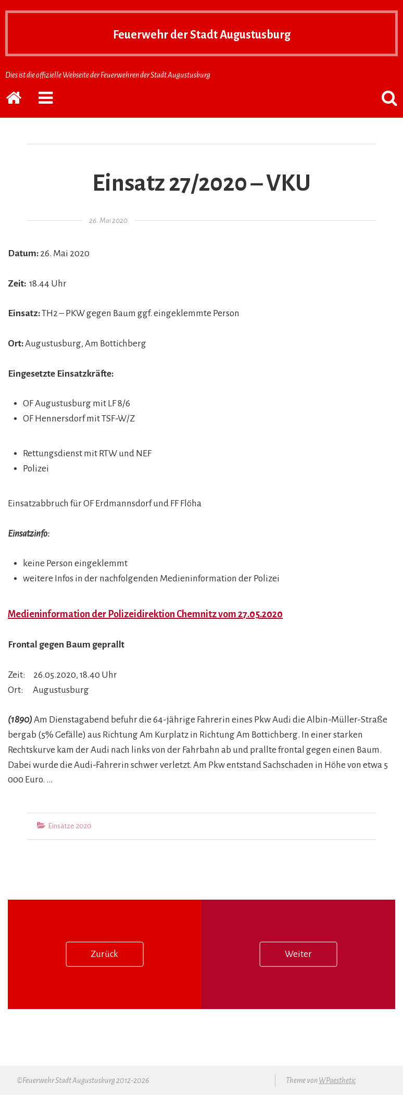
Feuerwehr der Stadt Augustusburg (201, 33)
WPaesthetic (337, 1080)
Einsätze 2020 (70, 826)
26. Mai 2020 (108, 221)
